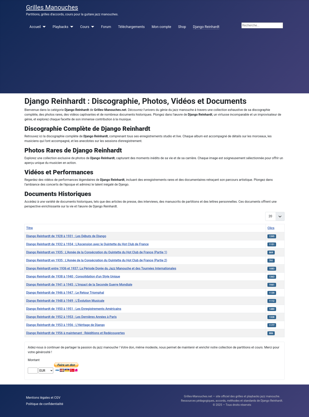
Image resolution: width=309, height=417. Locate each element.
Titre (29, 228)
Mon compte (161, 27)
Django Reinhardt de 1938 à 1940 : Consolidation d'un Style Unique (73, 276)
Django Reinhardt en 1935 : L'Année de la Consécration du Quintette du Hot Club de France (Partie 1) (96, 252)
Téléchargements (131, 27)
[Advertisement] (154, 63)
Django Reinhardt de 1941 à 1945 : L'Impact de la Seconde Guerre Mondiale (79, 284)
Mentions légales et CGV (43, 397)
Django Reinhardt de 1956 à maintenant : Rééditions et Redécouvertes (75, 333)
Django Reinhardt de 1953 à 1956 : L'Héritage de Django (65, 325)
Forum (106, 27)
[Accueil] (43, 26)
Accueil (35, 27)
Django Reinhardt (206, 27)
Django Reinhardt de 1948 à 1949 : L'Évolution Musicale (65, 301)
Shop (182, 27)
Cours (84, 27)
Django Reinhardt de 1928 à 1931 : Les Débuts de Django (66, 236)
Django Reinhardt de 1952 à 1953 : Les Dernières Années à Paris (71, 317)
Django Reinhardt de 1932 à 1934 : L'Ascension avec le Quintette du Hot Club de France (87, 244)
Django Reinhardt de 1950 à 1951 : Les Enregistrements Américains (73, 309)
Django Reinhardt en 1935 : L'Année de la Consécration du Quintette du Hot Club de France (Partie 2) (96, 260)
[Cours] (91, 26)
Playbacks (60, 27)
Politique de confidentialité (44, 404)
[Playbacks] (70, 26)
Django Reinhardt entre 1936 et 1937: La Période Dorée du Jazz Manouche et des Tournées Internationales (101, 268)
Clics (270, 228)
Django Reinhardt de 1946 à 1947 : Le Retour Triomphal (65, 292)
